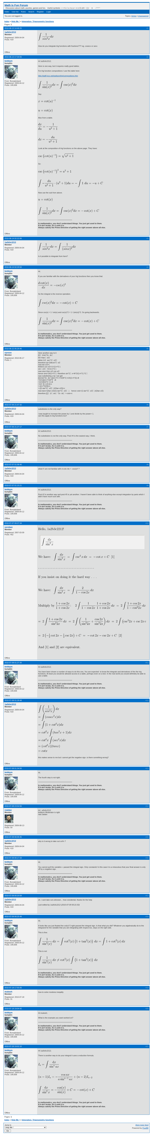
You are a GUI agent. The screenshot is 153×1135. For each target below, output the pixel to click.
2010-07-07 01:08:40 (13, 465)
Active (133, 16)
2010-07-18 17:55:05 (13, 988)
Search (31, 12)
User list (15, 12)
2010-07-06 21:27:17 (13, 427)
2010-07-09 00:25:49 (13, 916)
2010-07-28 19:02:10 (13, 1046)
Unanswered (143, 16)
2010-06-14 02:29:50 (13, 267)
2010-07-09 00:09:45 (13, 837)
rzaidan (8, 810)
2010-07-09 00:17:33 (13, 858)
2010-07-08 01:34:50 (13, 768)
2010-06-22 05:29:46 (13, 349)
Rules (23, 12)
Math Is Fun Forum (16, 5)
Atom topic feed (142, 1125)
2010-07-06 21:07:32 (13, 405)
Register (40, 12)
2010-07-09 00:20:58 (13, 896)
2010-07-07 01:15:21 (13, 485)
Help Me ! (15, 21)
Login (48, 12)
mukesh (8, 992)
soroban (9, 527)
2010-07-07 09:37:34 (13, 523)
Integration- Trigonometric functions (38, 21)
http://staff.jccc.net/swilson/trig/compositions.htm (58, 76)
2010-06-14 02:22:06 (13, 238)
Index (7, 12)
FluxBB (145, 1128)
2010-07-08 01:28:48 (13, 700)
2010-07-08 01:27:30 (13, 663)
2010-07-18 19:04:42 (13, 1009)
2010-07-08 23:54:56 (13, 806)
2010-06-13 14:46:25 (13, 28)
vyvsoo (8, 353)
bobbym (9, 61)
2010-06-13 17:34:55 (13, 57)
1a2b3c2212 (10, 32)
